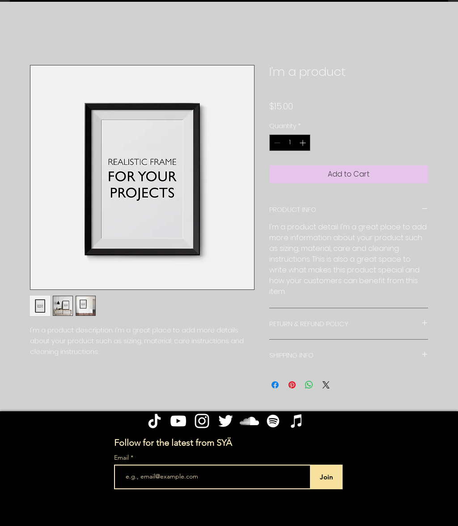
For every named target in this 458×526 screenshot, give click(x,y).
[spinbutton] (290, 143)
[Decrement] (276, 143)
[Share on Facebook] (275, 384)
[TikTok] (154, 421)
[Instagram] (202, 421)
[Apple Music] (296, 421)
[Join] (326, 477)
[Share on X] (326, 384)
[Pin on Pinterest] (292, 384)
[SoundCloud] (249, 421)
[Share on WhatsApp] (309, 384)
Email (122, 457)
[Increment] (303, 143)
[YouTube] (178, 421)
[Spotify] (273, 421)
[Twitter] (225, 421)
